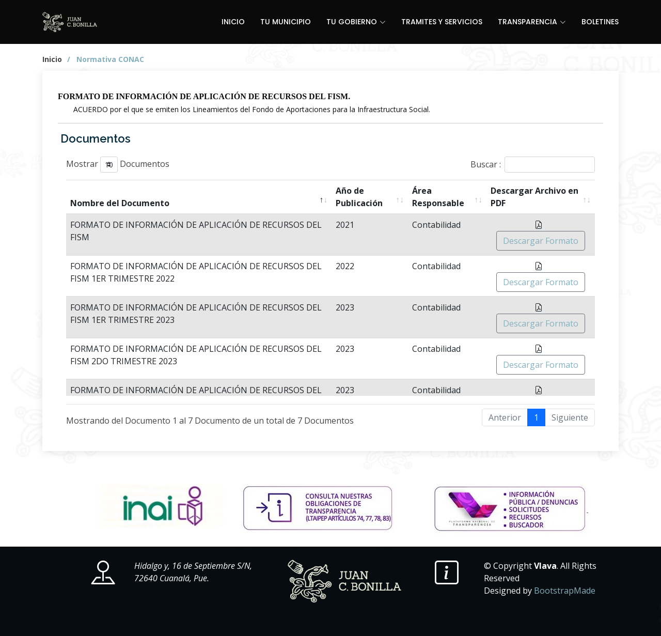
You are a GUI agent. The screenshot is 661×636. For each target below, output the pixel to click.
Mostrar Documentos (117, 165)
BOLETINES (600, 22)
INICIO (233, 22)
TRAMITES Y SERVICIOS (441, 22)
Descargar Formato (540, 240)
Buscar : (532, 165)
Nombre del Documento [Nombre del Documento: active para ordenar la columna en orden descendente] (119, 203)
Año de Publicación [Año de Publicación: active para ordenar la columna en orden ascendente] (359, 197)
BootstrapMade (564, 590)
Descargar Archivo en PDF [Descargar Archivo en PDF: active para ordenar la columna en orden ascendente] (534, 197)
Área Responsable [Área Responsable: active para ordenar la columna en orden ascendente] (438, 197)
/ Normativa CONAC (105, 59)
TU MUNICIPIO (285, 22)
